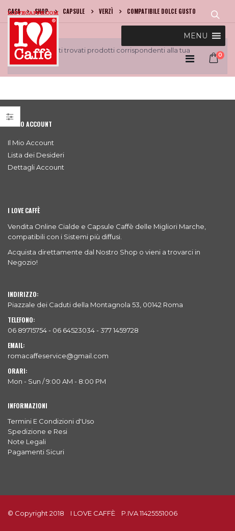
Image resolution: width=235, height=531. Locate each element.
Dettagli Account (36, 167)
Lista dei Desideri (36, 155)
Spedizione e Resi (37, 431)
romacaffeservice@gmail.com (58, 356)
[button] (195, 36)
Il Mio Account (31, 142)
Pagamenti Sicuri (36, 452)
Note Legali (27, 441)
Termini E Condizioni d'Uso (51, 421)
